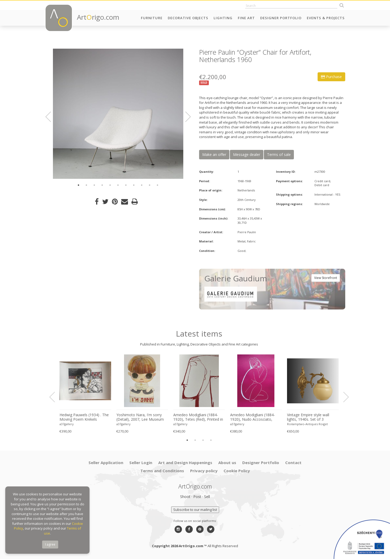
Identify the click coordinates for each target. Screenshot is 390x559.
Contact (293, 462)
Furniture (151, 18)
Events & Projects (326, 18)
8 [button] (133, 185)
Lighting (223, 18)
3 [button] (94, 185)
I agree (50, 544)
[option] (118, 114)
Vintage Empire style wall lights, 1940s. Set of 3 (308, 417)
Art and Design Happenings (185, 462)
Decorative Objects (188, 18)
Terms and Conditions (162, 470)
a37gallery (67, 424)
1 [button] (78, 185)
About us (227, 462)
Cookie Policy (237, 470)
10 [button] (149, 185)
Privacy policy (204, 470)
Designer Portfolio (281, 18)
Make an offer (214, 154)
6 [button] (118, 185)
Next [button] (185, 116)
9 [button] (141, 185)
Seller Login (140, 462)
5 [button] (110, 185)
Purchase (331, 76)
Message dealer (246, 154)
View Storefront (325, 278)
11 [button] (157, 185)
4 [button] (102, 185)
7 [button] (126, 185)
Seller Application (105, 462)
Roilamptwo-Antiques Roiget (307, 424)
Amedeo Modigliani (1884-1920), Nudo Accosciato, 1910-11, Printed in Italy (252, 417)
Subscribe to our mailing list (195, 509)
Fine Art (246, 18)
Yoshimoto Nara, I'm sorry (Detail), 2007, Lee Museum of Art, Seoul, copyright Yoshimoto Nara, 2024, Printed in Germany (140, 417)
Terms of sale (279, 154)
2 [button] (86, 185)
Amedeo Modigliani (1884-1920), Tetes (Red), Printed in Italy (198, 417)
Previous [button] (51, 116)
